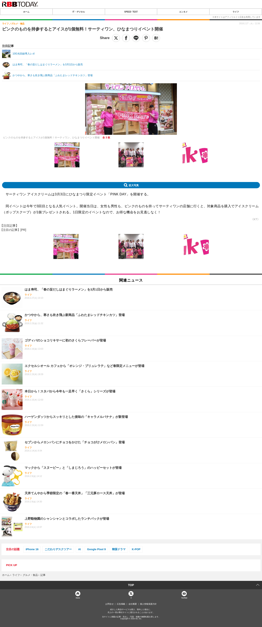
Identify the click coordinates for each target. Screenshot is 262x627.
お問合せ (109, 604)
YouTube (184, 598)
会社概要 (132, 604)
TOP (131, 585)
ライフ (236, 12)
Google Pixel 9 (96, 549)
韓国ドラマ (119, 549)
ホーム (26, 12)
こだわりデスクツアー (58, 549)
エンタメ (183, 12)
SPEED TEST (131, 12)
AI (79, 549)
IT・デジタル (79, 12)
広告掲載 (121, 604)
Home (78, 598)
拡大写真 (134, 185)
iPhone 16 (32, 549)
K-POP (136, 549)
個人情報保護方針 (148, 604)
